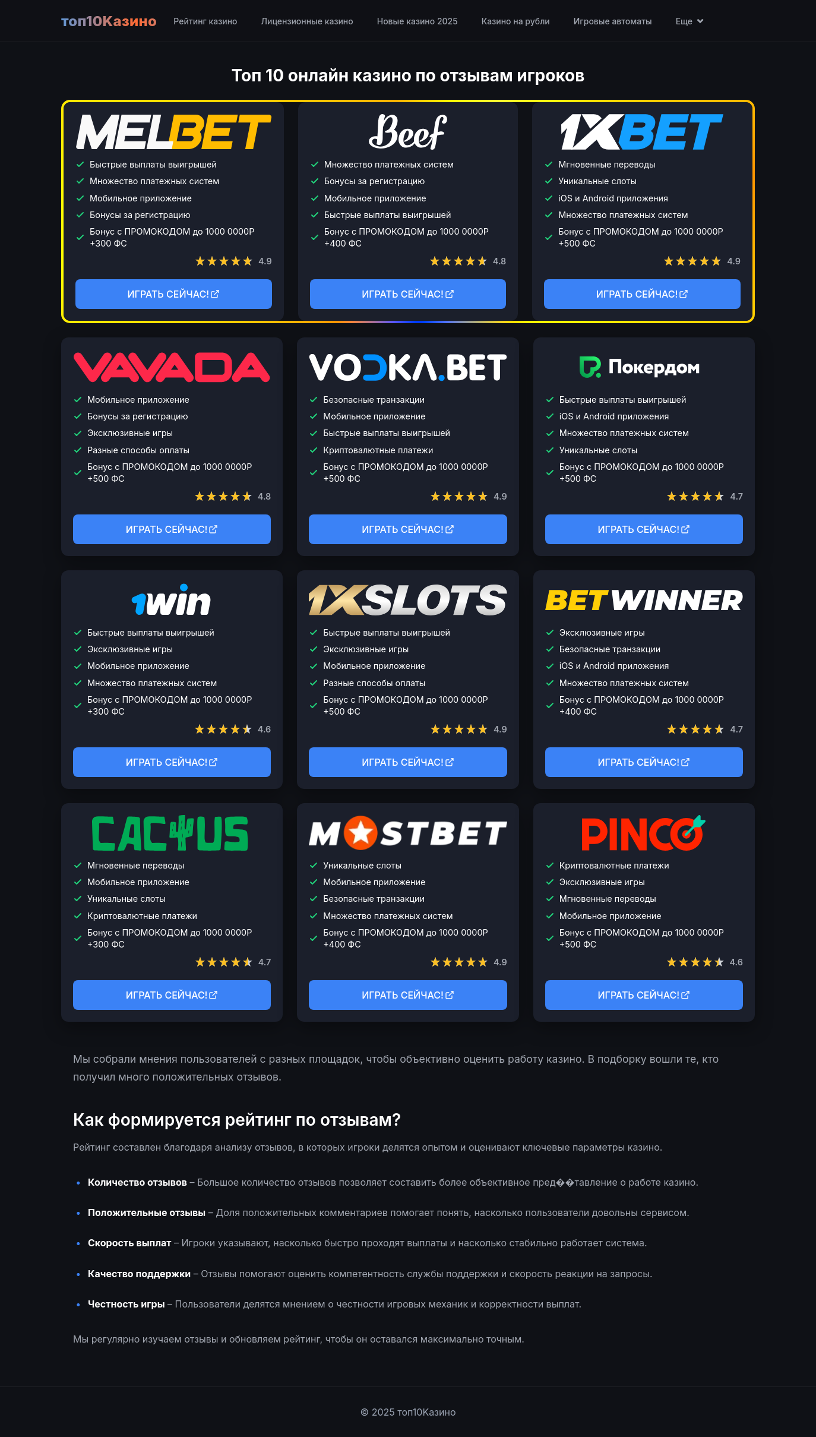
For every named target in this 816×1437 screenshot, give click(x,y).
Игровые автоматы (613, 21)
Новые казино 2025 (417, 21)
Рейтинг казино (205, 21)
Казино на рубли (516, 21)
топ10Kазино (109, 21)
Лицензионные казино (307, 21)
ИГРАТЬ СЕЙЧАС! (174, 294)
